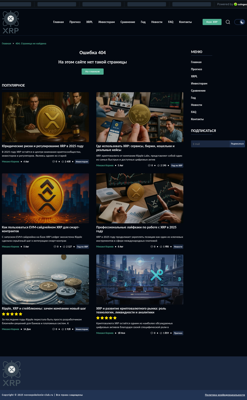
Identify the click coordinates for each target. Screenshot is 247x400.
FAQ (170, 22)
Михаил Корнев (10, 161)
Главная (58, 22)
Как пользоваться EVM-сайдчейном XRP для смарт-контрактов (40, 229)
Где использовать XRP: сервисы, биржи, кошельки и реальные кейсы (135, 148)
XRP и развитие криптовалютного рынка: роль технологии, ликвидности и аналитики (131, 310)
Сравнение (128, 22)
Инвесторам (106, 22)
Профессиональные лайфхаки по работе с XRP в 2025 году (136, 229)
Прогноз (74, 22)
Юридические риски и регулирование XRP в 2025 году (43, 146)
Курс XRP (212, 21)
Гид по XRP (177, 165)
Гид (143, 22)
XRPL (89, 22)
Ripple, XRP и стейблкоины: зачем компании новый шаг (44, 308)
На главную (92, 71)
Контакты (185, 22)
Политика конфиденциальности (225, 394)
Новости (156, 22)
